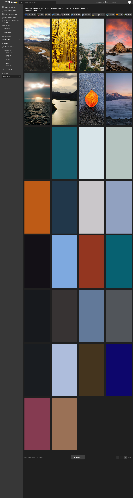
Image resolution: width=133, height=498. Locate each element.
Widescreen (7, 69)
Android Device (8, 47)
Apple (5, 43)
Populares (7, 32)
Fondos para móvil (9, 10)
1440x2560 (7, 55)
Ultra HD (6, 39)
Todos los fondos (8, 7)
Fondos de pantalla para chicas (10, 21)
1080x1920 (7, 59)
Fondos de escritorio (9, 14)
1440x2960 (13, 50)
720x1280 (7, 63)
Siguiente (78, 457)
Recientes (7, 28)
